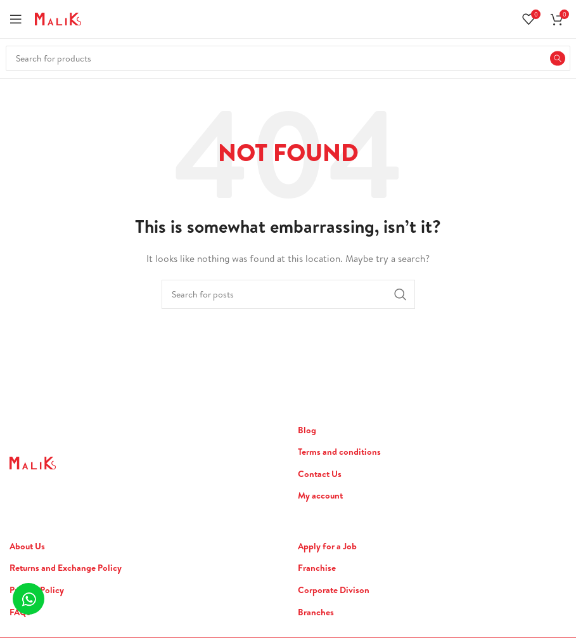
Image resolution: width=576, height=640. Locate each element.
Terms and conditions (339, 452)
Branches (316, 612)
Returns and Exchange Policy (66, 568)
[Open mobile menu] (16, 19)
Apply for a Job (327, 546)
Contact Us (320, 474)
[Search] (288, 58)
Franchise (317, 568)
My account (320, 496)
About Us (27, 546)
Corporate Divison (333, 590)
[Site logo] (58, 17)
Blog (307, 430)
